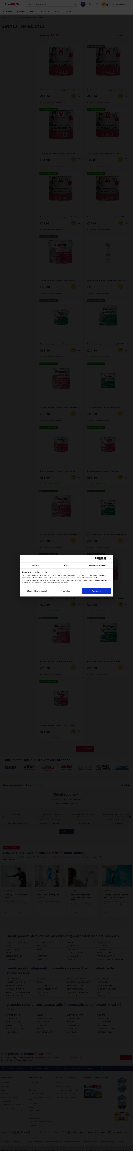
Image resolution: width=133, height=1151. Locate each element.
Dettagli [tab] (66, 565)
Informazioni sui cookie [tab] (98, 565)
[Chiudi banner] (110, 558)
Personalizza (67, 591)
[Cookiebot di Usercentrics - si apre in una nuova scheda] (96, 558)
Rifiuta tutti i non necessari (37, 591)
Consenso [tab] (35, 565)
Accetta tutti (96, 591)
